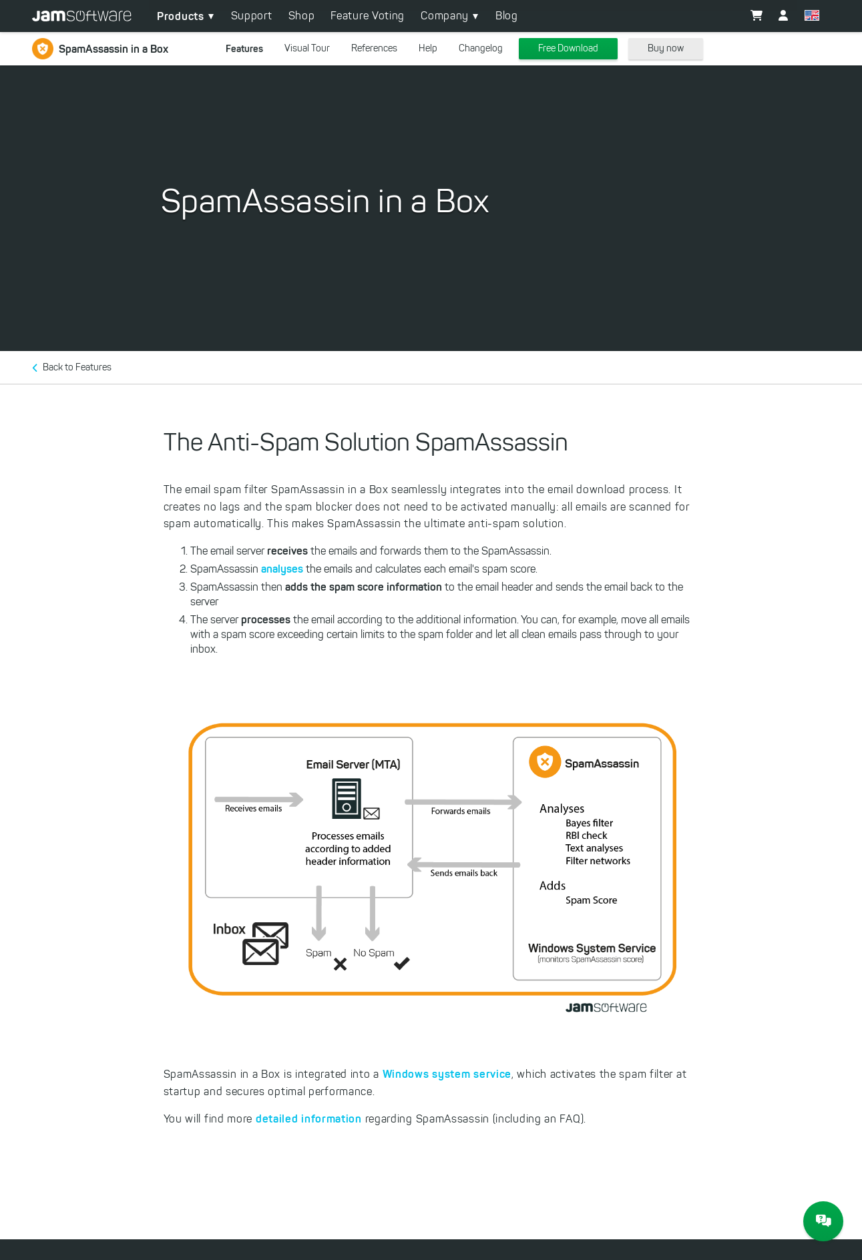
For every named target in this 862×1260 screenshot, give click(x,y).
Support (251, 15)
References (374, 48)
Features (244, 49)
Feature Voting (368, 15)
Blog (506, 15)
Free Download (568, 48)
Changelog (481, 48)
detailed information (309, 1118)
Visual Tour (307, 48)
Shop (301, 15)
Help (428, 48)
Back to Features (77, 367)
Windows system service (447, 1073)
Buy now (666, 48)
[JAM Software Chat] (823, 1221)
